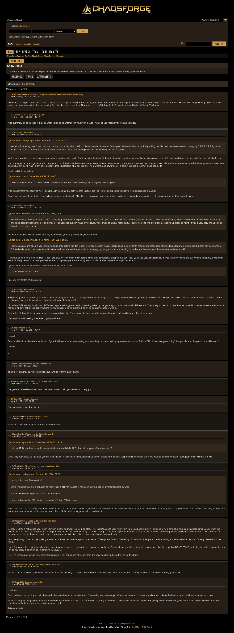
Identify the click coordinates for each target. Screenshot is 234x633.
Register (53, 52)
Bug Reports (17, 564)
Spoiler (11, 171)
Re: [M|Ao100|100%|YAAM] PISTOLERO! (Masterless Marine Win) (54, 94)
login (17, 26)
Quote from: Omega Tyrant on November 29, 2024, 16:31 (38, 240)
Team (35, 52)
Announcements (18, 381)
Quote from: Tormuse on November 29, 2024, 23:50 (35, 213)
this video (204, 547)
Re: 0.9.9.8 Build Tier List (33, 115)
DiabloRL (16, 434)
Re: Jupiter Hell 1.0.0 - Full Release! (42, 381)
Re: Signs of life (27, 132)
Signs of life (25, 328)
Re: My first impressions (40, 364)
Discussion (15, 115)
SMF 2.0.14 (104, 624)
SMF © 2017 (115, 624)
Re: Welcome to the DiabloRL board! (37, 434)
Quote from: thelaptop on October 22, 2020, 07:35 (34, 474)
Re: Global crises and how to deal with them (40, 466)
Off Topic (15, 132)
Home (10, 52)
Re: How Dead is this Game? (35, 416)
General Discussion (19, 364)
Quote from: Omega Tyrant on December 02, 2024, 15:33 (38, 140)
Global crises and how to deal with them (38, 521)
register (26, 26)
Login (44, 52)
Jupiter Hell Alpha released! (28, 44)
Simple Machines (128, 624)
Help (17, 52)
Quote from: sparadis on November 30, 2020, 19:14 (35, 442)
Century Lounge (18, 94)
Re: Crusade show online (32, 582)
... (22, 89)
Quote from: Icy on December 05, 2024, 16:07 (32, 176)
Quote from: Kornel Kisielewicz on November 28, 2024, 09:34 (40, 265)
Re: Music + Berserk (29, 399)
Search (26, 52)
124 (25, 89)
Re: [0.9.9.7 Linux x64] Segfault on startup (42, 564)
